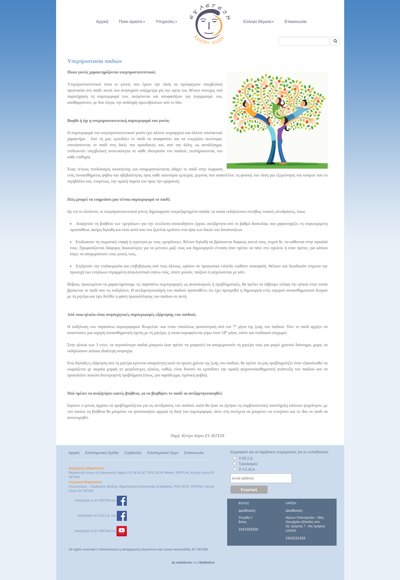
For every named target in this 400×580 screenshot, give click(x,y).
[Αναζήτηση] (335, 41)
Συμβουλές (133, 453)
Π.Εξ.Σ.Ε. (246, 458)
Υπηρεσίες (166, 21)
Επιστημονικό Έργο (163, 453)
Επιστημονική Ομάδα (102, 453)
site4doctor (184, 562)
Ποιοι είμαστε (132, 21)
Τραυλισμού (248, 464)
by (173, 562)
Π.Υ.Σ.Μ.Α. (247, 469)
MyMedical (207, 562)
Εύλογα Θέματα (258, 21)
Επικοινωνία (296, 21)
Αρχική (102, 21)
